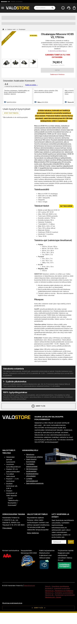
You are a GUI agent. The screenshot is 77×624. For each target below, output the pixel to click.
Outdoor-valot (11, 29)
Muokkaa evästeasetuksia (12, 603)
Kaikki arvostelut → (31, 85)
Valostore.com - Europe (53, 597)
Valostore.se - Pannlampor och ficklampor (59, 591)
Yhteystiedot (7, 528)
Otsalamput (22, 29)
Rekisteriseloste (29, 585)
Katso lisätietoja (33, 533)
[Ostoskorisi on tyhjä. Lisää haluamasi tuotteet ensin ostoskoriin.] (74, 7)
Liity (71, 542)
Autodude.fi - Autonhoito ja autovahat (57, 588)
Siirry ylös (38, 406)
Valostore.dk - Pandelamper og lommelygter (60, 595)
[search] (53, 8)
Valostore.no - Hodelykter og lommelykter (59, 593)
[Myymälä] (61, 464)
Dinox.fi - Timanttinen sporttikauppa (57, 586)
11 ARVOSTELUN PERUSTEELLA (57, 51)
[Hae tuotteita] (43, 7)
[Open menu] (2, 7)
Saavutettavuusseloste (34, 483)
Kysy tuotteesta (11, 113)
